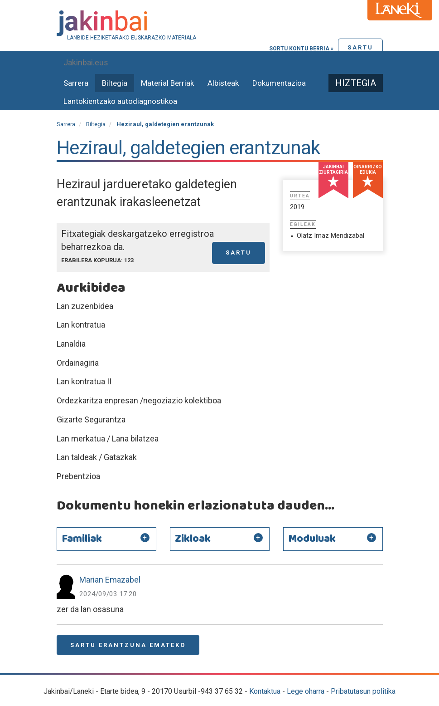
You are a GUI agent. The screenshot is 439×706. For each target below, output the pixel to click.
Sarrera (75, 83)
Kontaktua (264, 691)
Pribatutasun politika (363, 691)
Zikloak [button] (193, 539)
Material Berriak (167, 83)
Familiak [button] (82, 539)
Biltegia (114, 83)
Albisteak (223, 83)
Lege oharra (305, 691)
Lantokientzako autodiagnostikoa (120, 101)
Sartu (360, 47)
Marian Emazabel (109, 579)
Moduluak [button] (312, 539)
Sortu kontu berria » (301, 48)
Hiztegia (355, 83)
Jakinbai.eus (85, 62)
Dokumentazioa (279, 83)
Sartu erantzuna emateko (128, 645)
